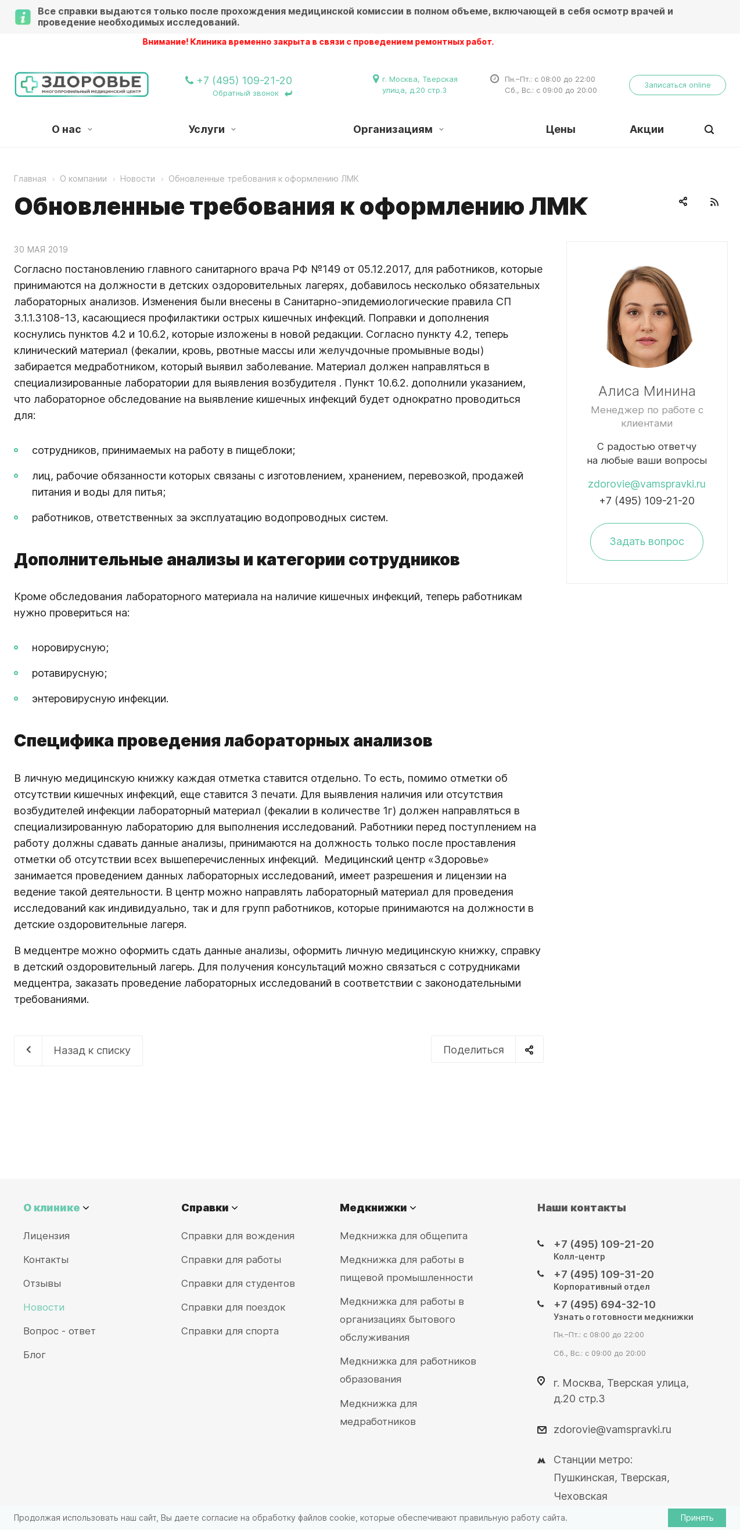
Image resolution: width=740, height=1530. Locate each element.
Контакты (46, 1259)
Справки (205, 1207)
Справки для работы (231, 1259)
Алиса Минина (647, 390)
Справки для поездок (233, 1307)
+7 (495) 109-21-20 (647, 501)
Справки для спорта (230, 1331)
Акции (647, 129)
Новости (43, 1307)
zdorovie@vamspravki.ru (647, 484)
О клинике (51, 1207)
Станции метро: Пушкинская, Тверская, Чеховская (612, 1477)
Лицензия (46, 1236)
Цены (561, 129)
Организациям (398, 129)
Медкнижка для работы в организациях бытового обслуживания (402, 1319)
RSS (714, 202)
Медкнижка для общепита (404, 1236)
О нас (72, 129)
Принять (697, 1517)
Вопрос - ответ (59, 1331)
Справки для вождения (237, 1236)
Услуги (212, 129)
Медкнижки (373, 1207)
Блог (34, 1355)
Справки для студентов (238, 1283)
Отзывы (42, 1283)
